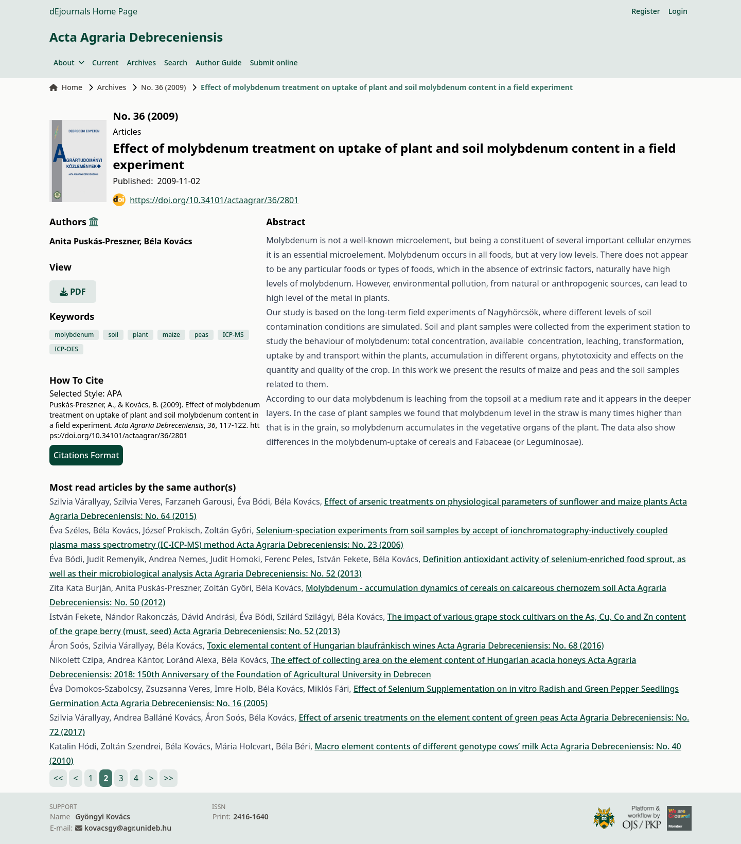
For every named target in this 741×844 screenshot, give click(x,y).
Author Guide (219, 62)
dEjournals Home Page (93, 11)
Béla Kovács (168, 241)
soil (113, 334)
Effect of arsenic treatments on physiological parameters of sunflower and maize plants (497, 501)
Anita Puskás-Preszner (95, 241)
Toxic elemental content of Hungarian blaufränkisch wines (322, 645)
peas (201, 334)
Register (645, 11)
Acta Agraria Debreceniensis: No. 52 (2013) (278, 573)
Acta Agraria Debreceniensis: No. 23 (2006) (320, 544)
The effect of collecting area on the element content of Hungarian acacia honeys (429, 660)
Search (175, 62)
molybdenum (74, 334)
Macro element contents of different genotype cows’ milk (427, 746)
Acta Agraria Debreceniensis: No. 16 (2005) (184, 703)
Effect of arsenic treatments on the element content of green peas (429, 717)
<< (58, 778)
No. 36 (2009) (163, 87)
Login (677, 11)
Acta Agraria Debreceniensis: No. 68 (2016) (520, 645)
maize (171, 334)
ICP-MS (233, 334)
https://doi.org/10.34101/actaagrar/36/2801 (205, 199)
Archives (141, 62)
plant (140, 334)
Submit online (274, 62)
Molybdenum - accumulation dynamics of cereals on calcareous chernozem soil (462, 588)
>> (168, 778)
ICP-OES (66, 349)
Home (65, 87)
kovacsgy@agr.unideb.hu (127, 828)
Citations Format (86, 455)
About (69, 62)
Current (105, 62)
